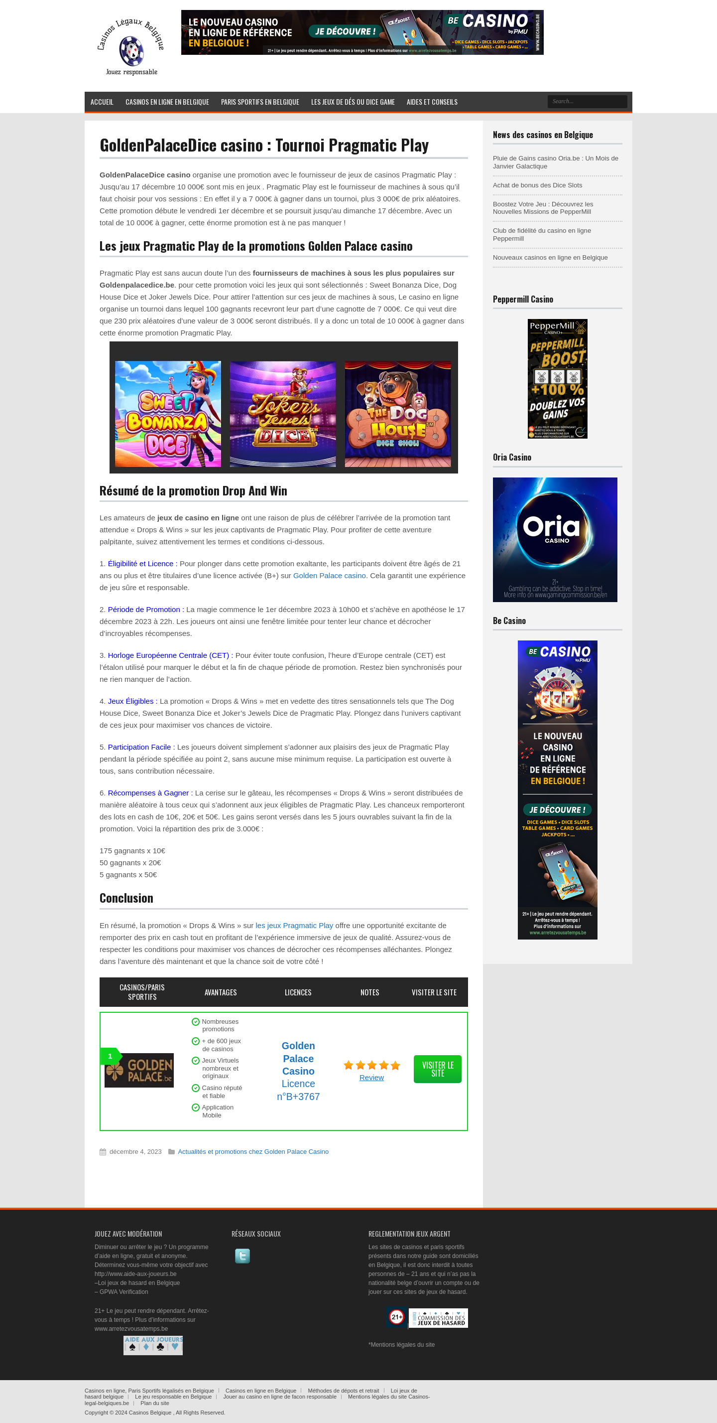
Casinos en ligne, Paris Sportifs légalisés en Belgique (149, 1391)
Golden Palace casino (329, 575)
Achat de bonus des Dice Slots (538, 185)
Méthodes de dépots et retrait (343, 1391)
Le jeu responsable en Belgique (173, 1397)
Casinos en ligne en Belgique (261, 1391)
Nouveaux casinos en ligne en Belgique (550, 257)
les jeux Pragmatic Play (294, 925)
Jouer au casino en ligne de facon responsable (280, 1397)
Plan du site (154, 1403)
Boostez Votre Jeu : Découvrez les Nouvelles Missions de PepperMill (543, 208)
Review (371, 1077)
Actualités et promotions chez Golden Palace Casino (253, 1151)
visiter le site (438, 1069)
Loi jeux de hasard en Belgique (139, 1282)
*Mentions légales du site (401, 1344)
